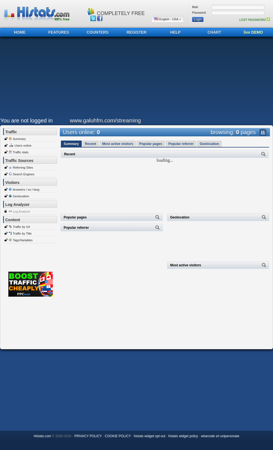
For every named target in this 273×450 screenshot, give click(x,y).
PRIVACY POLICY (88, 436)
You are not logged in (26, 120)
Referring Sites (23, 167)
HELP (175, 32)
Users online (22, 145)
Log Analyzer (22, 211)
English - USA (167, 19)
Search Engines (23, 174)
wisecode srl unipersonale (220, 436)
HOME (20, 32)
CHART (214, 32)
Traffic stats (20, 152)
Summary (19, 139)
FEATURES (58, 32)
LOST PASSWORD (254, 19)
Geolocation (21, 196)
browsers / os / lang (26, 189)
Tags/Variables (23, 240)
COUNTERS (98, 32)
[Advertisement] (107, 78)
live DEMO (253, 32)
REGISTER (136, 32)
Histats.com (42, 436)
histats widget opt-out (149, 436)
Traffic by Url (21, 226)
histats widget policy (183, 436)
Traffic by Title (22, 233)
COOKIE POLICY (118, 436)
